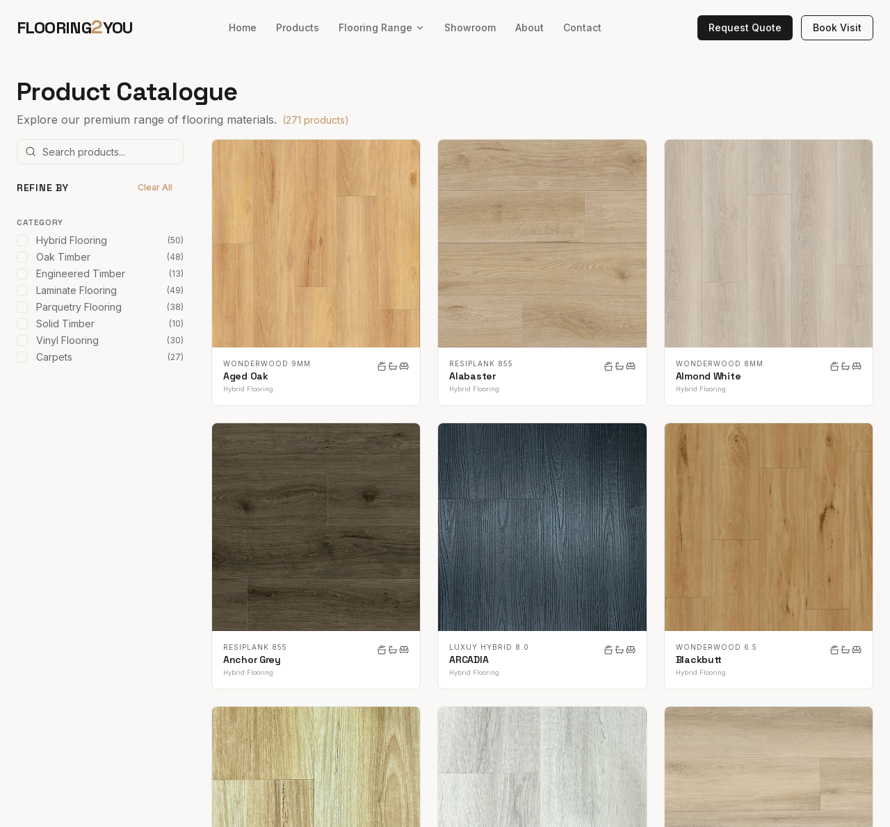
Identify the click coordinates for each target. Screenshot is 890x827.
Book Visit (837, 27)
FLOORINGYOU (75, 27)
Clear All (155, 187)
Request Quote (745, 27)
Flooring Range (382, 27)
